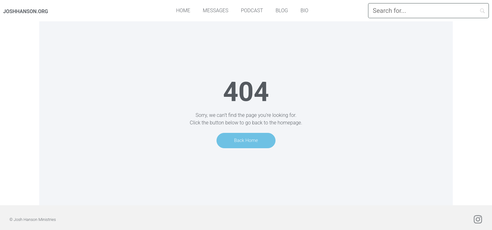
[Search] (428, 10)
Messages (215, 10)
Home (183, 10)
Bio (304, 10)
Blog (281, 10)
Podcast (252, 10)
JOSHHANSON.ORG (25, 11)
